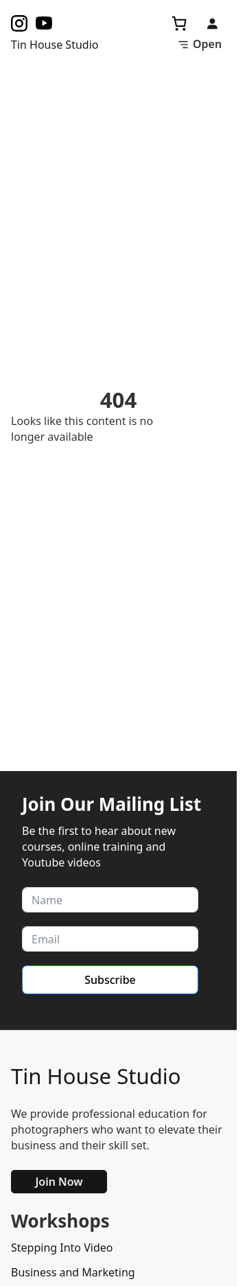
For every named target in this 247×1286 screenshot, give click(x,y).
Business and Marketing (73, 1272)
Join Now (58, 1181)
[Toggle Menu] (199, 44)
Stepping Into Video (62, 1247)
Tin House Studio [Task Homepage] (54, 44)
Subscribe (110, 979)
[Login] (212, 23)
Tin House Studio (96, 1076)
